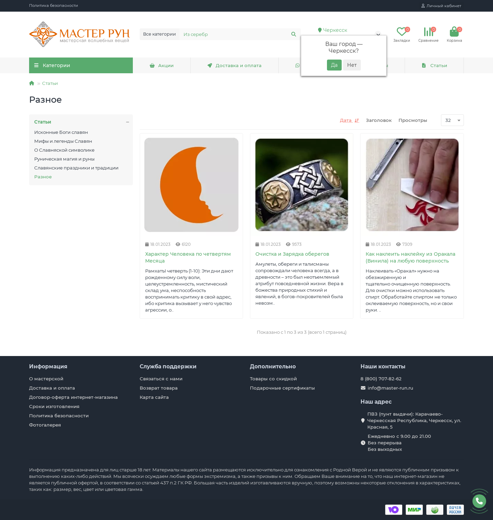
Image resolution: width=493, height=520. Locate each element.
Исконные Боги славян (61, 132)
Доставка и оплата (234, 65)
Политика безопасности (53, 5)
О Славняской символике (64, 150)
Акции (161, 65)
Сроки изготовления (54, 406)
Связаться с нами (161, 378)
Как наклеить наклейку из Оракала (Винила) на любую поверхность (410, 257)
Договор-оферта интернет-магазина (73, 397)
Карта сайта (154, 397)
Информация (48, 366)
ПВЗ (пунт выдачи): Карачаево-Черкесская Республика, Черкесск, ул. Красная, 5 (414, 420)
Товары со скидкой (273, 378)
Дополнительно (273, 366)
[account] (441, 6)
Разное (43, 176)
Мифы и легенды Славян (63, 141)
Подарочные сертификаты (282, 388)
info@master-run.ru (390, 388)
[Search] (240, 34)
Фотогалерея (45, 425)
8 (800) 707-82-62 (381, 378)
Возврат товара (159, 388)
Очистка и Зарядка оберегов (292, 254)
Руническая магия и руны (64, 159)
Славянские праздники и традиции (76, 167)
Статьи (434, 65)
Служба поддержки (168, 366)
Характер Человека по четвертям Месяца (188, 257)
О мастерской (46, 378)
